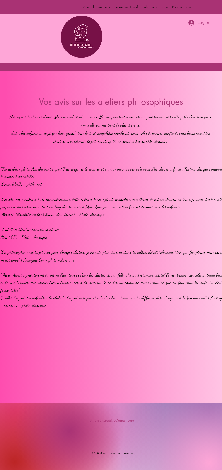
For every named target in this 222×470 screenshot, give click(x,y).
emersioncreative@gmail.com (112, 420)
